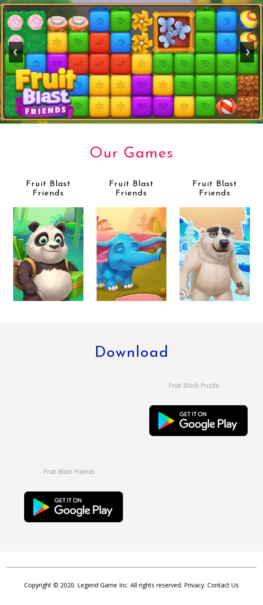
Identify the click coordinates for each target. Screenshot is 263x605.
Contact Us (223, 585)
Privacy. (195, 585)
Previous (16, 55)
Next (247, 55)
